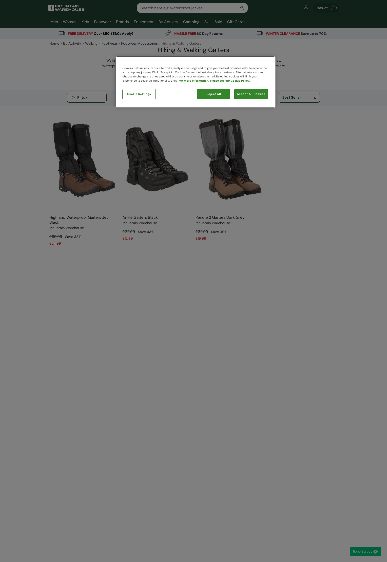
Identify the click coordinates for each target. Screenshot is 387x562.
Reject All (214, 94)
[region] (195, 82)
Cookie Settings (139, 94)
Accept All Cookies (251, 94)
